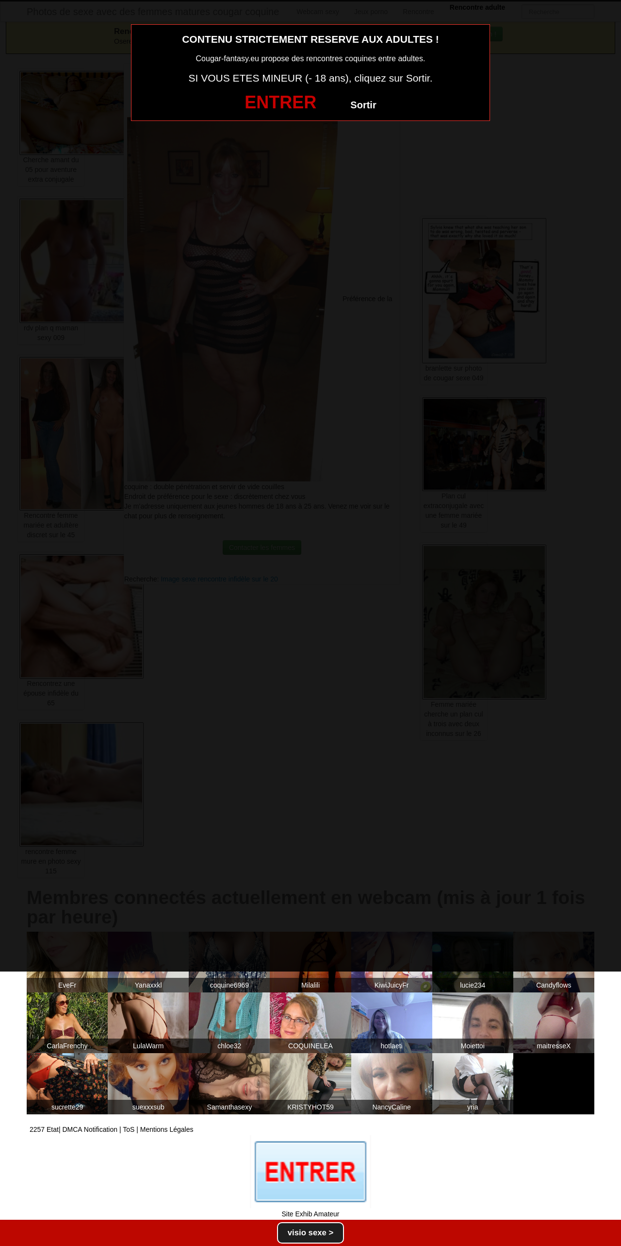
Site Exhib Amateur (310, 1214)
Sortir (363, 105)
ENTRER (280, 102)
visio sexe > (311, 1232)
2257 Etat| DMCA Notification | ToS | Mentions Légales (112, 1129)
